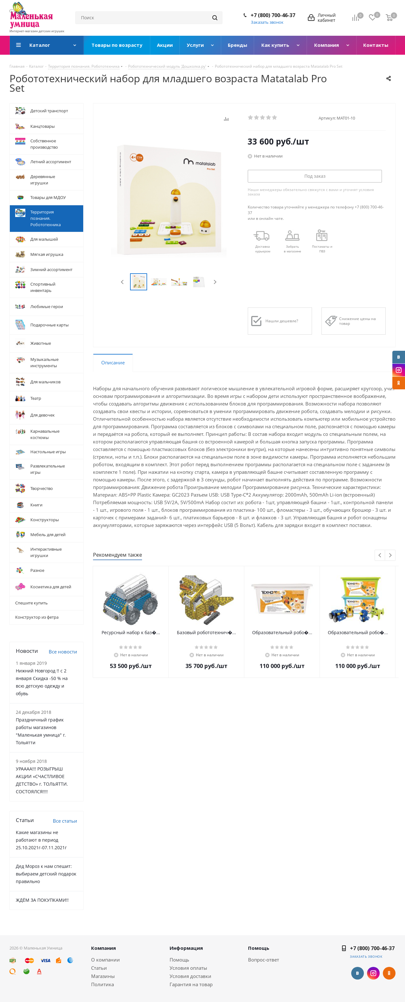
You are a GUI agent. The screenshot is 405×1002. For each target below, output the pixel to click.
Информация (186, 948)
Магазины (103, 976)
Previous (122, 282)
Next (215, 282)
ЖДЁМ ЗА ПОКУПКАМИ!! (42, 900)
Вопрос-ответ (263, 959)
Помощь (179, 959)
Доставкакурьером (262, 248)
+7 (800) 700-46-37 (273, 15)
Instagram (398, 370)
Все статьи (65, 821)
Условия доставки (190, 976)
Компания (103, 948)
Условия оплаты (188, 968)
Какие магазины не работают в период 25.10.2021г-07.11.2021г (41, 839)
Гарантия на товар (191, 984)
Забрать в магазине (292, 248)
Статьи (99, 968)
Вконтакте (398, 357)
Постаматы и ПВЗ (322, 248)
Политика (102, 984)
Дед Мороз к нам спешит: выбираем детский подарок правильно (46, 873)
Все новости (63, 651)
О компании (105, 959)
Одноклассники (398, 383)
